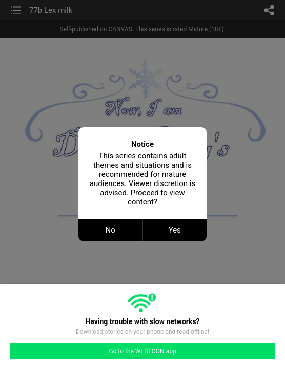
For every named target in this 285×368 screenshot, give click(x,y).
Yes (175, 230)
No (110, 230)
